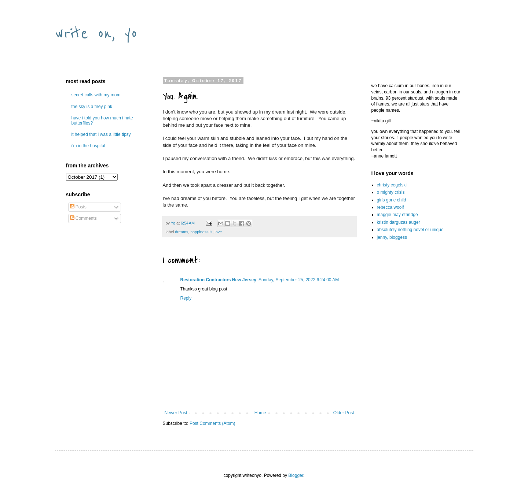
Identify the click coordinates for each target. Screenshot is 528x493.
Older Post (343, 412)
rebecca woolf (390, 207)
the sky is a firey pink (92, 106)
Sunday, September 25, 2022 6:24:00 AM (298, 279)
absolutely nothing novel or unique (410, 229)
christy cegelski (392, 185)
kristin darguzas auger (398, 222)
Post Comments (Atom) (212, 423)
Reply (186, 298)
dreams (181, 232)
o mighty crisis (391, 192)
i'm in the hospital (88, 145)
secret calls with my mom (96, 94)
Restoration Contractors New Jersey (218, 279)
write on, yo (96, 34)
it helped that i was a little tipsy (101, 134)
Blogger (295, 475)
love (218, 232)
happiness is (201, 232)
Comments (83, 218)
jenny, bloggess (392, 237)
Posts (78, 207)
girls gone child (391, 200)
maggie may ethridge (397, 214)
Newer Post (176, 412)
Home (260, 412)
